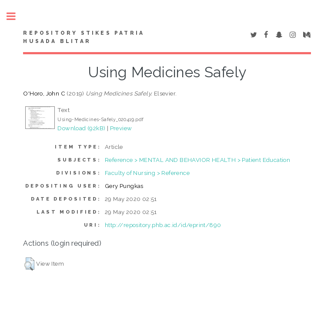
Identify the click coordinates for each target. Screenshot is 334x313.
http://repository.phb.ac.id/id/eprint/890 (163, 224)
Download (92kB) (81, 128)
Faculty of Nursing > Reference (147, 172)
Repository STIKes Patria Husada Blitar (83, 37)
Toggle (15, 16)
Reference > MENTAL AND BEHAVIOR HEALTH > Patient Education (197, 159)
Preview (121, 128)
